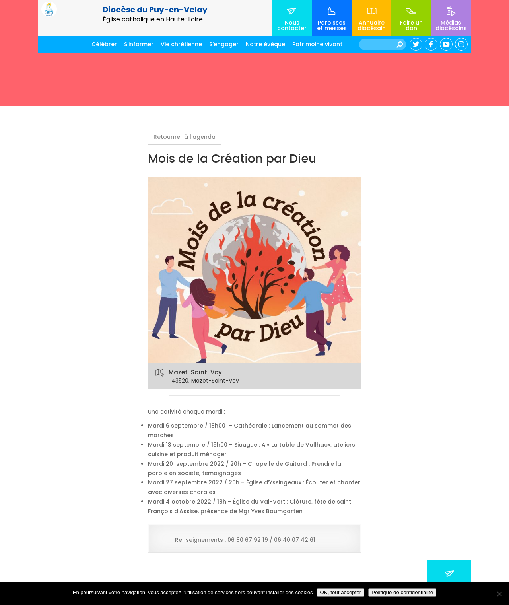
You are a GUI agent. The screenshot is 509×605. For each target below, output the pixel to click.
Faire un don (411, 25)
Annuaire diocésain (371, 25)
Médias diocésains (451, 25)
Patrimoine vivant (317, 44)
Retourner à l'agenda (184, 137)
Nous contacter (292, 25)
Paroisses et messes (332, 25)
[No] (499, 594)
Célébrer (104, 44)
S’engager (224, 44)
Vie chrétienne (181, 44)
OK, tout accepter (340, 592)
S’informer (138, 44)
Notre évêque (265, 44)
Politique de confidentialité (402, 592)
